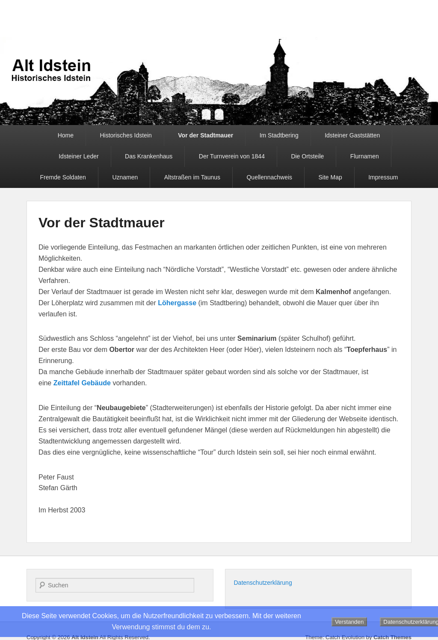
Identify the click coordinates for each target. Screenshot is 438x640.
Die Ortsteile (307, 156)
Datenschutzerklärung (263, 582)
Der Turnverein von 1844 (232, 156)
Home (66, 135)
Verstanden (349, 622)
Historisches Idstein (125, 135)
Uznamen (125, 177)
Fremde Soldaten (63, 177)
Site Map (330, 177)
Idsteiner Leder (78, 156)
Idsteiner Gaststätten (352, 135)
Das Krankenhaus (148, 156)
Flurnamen (364, 156)
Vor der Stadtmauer (205, 135)
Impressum (383, 177)
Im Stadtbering (279, 135)
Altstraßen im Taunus (192, 177)
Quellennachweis (269, 177)
